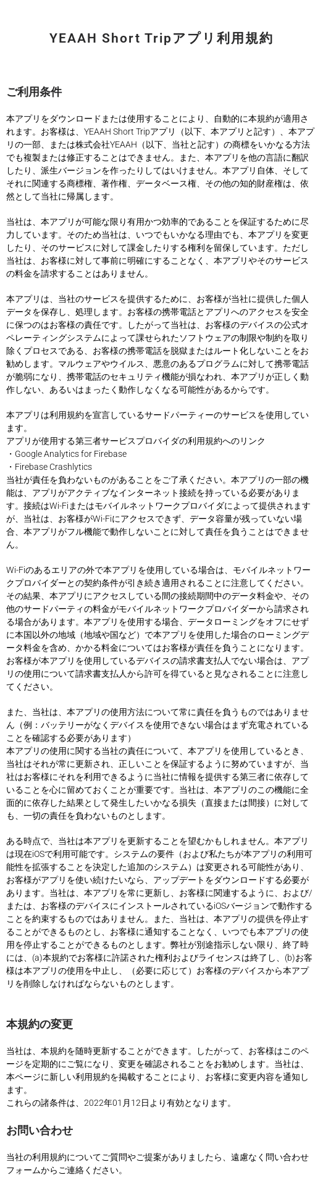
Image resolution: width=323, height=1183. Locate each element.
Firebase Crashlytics (53, 467)
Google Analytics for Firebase (71, 454)
